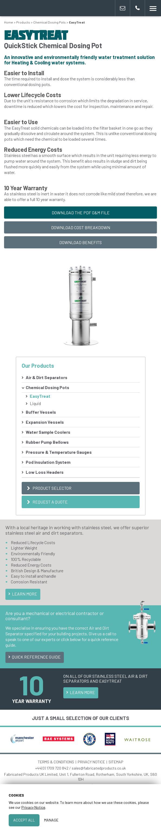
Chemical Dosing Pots (47, 387)
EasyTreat (40, 396)
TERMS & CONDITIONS (56, 762)
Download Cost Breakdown (80, 227)
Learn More (22, 593)
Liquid (35, 403)
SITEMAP (116, 762)
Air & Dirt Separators (46, 377)
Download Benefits (80, 242)
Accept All (24, 820)
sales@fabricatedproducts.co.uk (99, 768)
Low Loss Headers (45, 472)
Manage (51, 820)
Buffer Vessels (41, 412)
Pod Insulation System (48, 462)
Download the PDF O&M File (81, 212)
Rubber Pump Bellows (47, 442)
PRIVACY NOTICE (91, 762)
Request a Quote (47, 501)
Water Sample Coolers (48, 432)
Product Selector (48, 488)
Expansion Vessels (45, 422)
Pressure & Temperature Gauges (59, 452)
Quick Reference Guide (34, 656)
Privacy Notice (33, 807)
